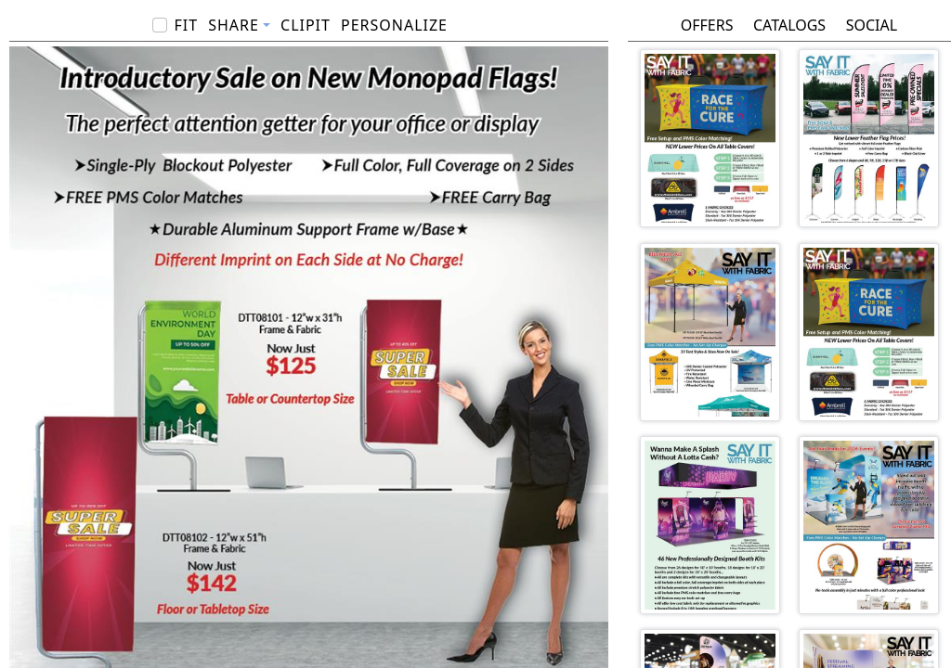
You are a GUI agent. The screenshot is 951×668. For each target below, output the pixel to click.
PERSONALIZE (394, 25)
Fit (187, 25)
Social (871, 25)
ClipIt (305, 25)
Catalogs (789, 25)
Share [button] (233, 25)
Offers (707, 25)
